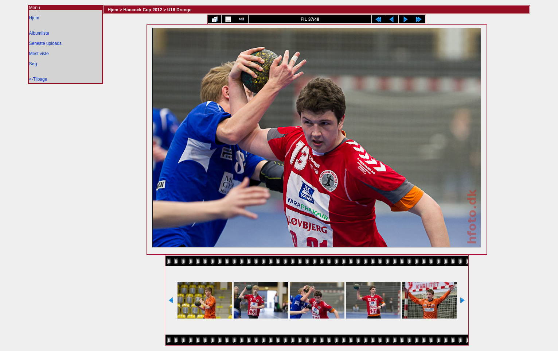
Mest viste (39, 53)
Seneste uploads (45, 43)
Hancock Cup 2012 (142, 9)
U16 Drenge (179, 9)
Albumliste (39, 33)
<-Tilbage (38, 79)
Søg (33, 63)
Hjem (34, 17)
